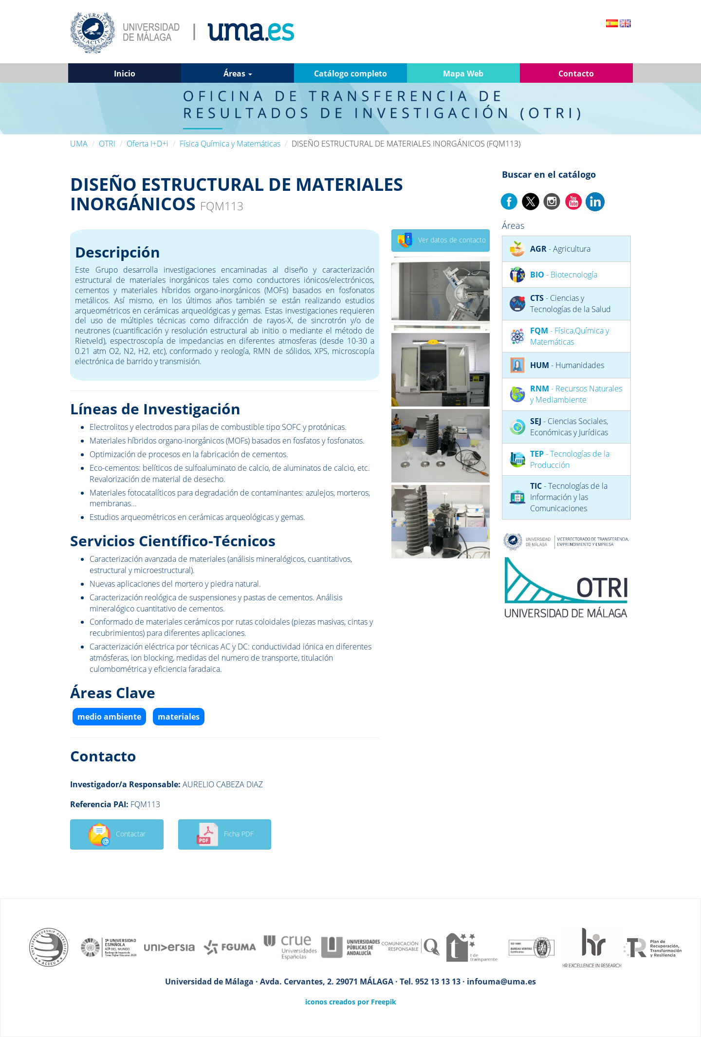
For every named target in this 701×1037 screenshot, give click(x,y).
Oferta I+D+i (147, 143)
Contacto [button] (576, 73)
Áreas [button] (237, 73)
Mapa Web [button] (463, 73)
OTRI (107, 143)
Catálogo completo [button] (350, 73)
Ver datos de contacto (442, 240)
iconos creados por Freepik (350, 1001)
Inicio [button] (124, 73)
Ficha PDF (225, 834)
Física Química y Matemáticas (230, 143)
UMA (79, 143)
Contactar (117, 834)
